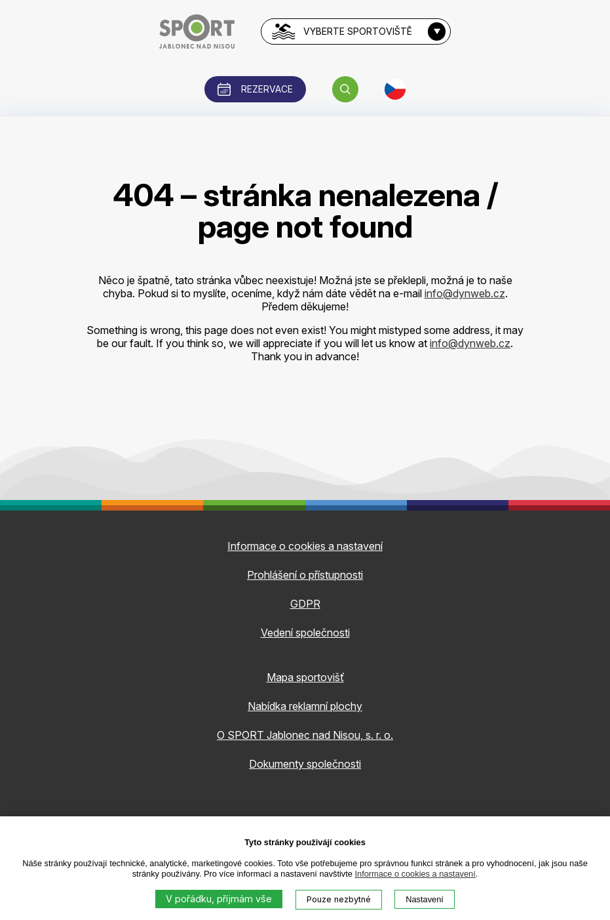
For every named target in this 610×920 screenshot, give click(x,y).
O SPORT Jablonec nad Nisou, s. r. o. (305, 735)
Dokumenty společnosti (305, 763)
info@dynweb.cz (465, 293)
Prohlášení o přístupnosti (305, 574)
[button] (345, 89)
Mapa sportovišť (305, 677)
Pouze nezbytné (339, 899)
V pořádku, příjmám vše (219, 898)
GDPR (305, 603)
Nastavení (425, 899)
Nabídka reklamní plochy (305, 706)
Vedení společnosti (305, 632)
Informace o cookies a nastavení (414, 874)
